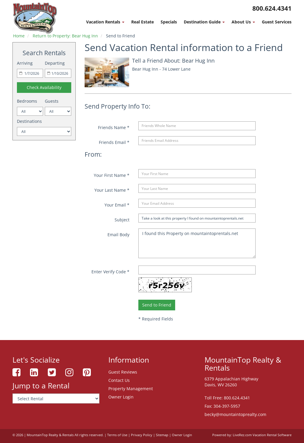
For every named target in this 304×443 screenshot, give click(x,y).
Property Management (130, 388)
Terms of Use (117, 435)
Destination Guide (204, 22)
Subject (122, 220)
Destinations (29, 121)
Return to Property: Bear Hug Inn (65, 36)
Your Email (116, 205)
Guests (51, 101)
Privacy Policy (141, 435)
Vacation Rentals (105, 22)
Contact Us (119, 380)
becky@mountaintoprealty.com (235, 414)
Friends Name (113, 127)
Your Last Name (111, 190)
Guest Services (277, 22)
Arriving (25, 63)
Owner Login (121, 397)
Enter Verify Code (110, 271)
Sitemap (162, 435)
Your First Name (111, 175)
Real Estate (142, 22)
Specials (169, 22)
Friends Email (114, 142)
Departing (55, 63)
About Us (243, 22)
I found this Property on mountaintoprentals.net (196, 243)
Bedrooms (27, 101)
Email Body (118, 234)
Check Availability (44, 87)
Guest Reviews (122, 372)
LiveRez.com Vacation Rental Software (262, 435)
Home (19, 36)
